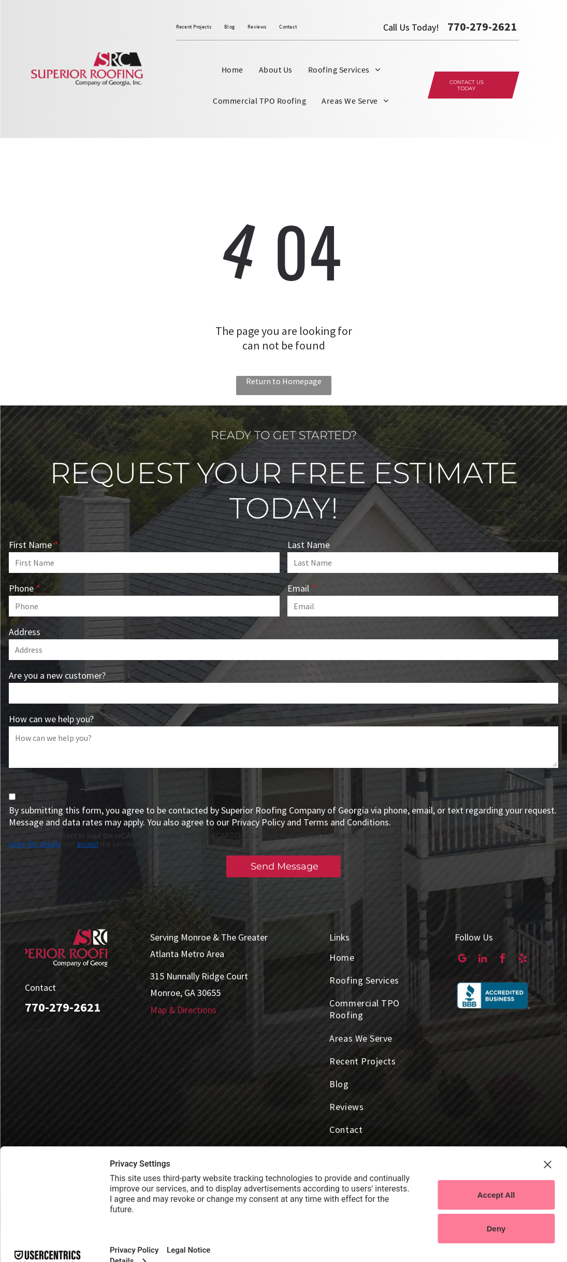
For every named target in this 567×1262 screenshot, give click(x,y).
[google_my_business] (462, 960)
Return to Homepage (284, 381)
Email (298, 588)
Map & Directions (183, 1010)
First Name (30, 545)
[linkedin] (482, 960)
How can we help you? (51, 719)
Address (24, 632)
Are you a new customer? (57, 675)
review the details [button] (33, 844)
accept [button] (87, 844)
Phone (21, 588)
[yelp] (522, 960)
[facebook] (502, 960)
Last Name (308, 545)
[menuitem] (200, 27)
